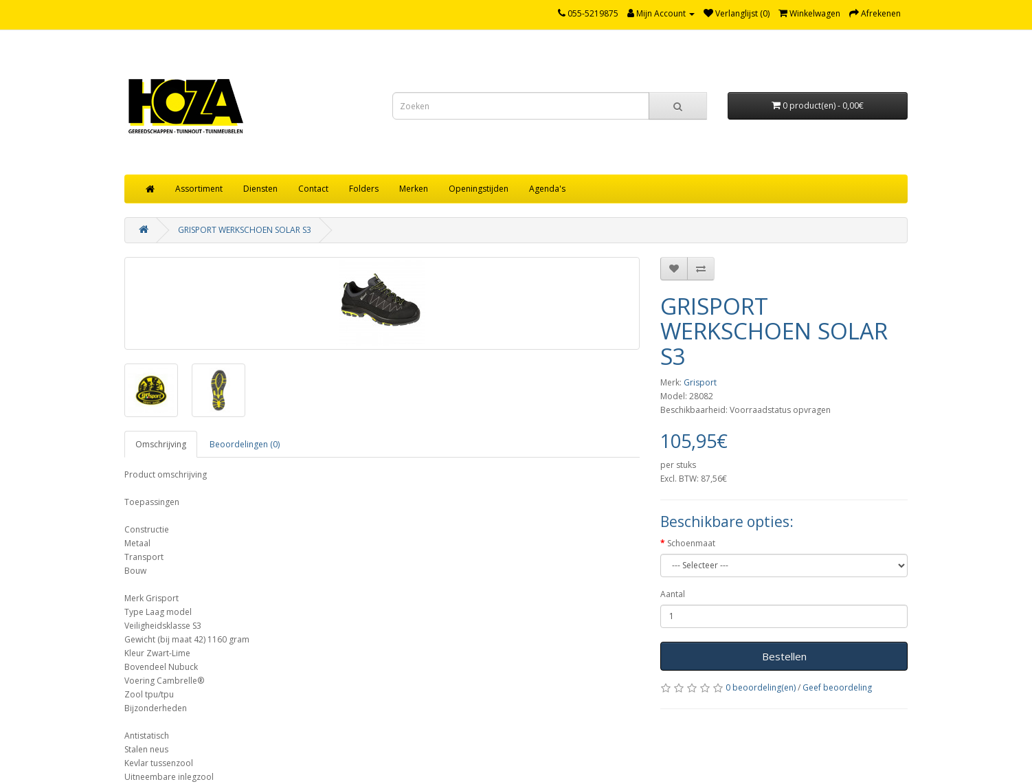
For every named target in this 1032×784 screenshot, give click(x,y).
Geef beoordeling (837, 687)
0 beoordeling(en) (761, 687)
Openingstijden (478, 188)
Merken (413, 188)
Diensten (260, 188)
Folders (364, 188)
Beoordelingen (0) (245, 444)
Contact (313, 188)
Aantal (672, 594)
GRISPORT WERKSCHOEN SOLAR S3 (244, 230)
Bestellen (784, 656)
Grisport (700, 382)
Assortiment (199, 188)
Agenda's (547, 188)
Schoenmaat (691, 543)
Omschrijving (160, 444)
